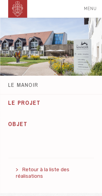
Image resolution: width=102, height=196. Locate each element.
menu (92, 8)
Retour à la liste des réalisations (42, 173)
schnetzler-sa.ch (17, 9)
